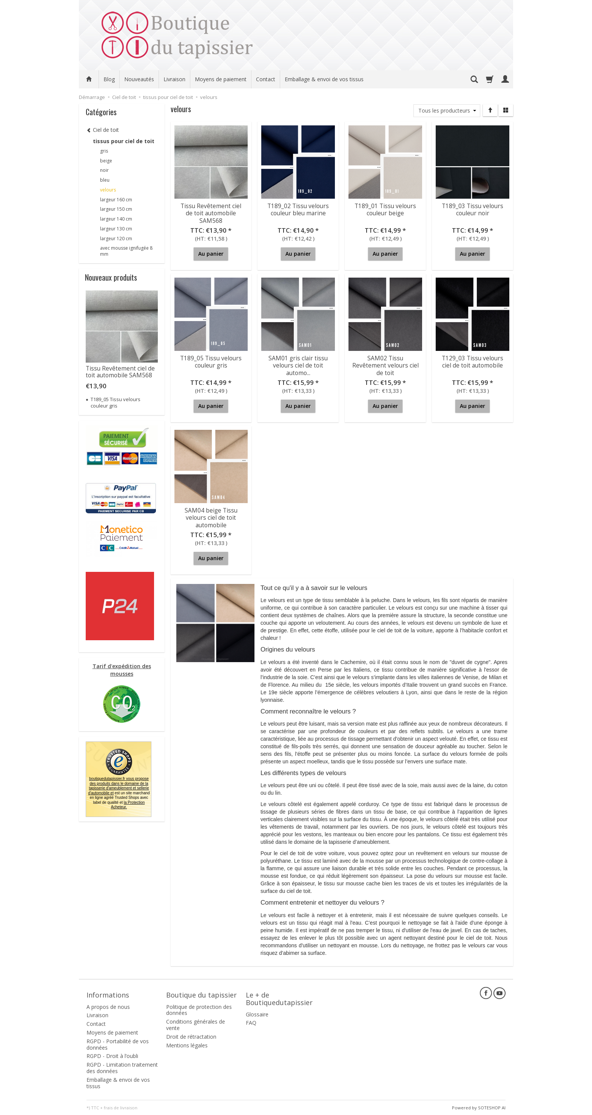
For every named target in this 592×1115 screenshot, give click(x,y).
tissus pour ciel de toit (123, 141)
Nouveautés (139, 79)
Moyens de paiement (221, 79)
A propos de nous (108, 1006)
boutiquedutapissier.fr (118, 786)
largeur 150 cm (116, 209)
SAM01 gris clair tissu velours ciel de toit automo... (298, 365)
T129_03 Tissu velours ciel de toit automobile (472, 361)
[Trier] (490, 110)
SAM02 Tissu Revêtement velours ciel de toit (385, 365)
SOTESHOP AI (492, 1107)
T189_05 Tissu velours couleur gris (211, 361)
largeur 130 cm (116, 228)
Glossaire (257, 1013)
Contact (265, 79)
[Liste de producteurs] (446, 110)
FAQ (251, 1022)
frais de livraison (120, 1107)
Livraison (174, 79)
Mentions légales (187, 1044)
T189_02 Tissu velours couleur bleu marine (298, 209)
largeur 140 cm (116, 219)
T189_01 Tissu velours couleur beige (385, 209)
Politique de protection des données (199, 1009)
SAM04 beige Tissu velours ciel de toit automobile (211, 517)
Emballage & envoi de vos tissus (324, 79)
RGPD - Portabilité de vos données (117, 1043)
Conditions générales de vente (195, 1024)
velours (108, 190)
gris (104, 151)
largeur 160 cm (116, 199)
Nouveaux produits (111, 277)
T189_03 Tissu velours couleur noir (472, 209)
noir (104, 170)
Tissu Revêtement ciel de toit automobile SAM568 (210, 213)
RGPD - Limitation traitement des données (122, 1067)
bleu (104, 180)
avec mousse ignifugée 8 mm (126, 251)
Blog (109, 79)
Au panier (211, 253)
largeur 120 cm (116, 238)
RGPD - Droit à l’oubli (112, 1055)
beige (106, 161)
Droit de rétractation (191, 1035)
